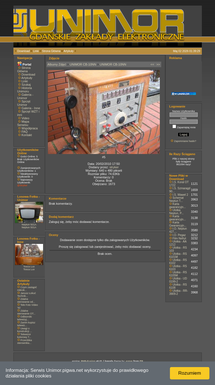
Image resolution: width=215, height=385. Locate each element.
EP (141, 361)
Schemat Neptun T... (176, 199)
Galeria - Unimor (25, 96)
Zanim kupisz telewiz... (26, 324)
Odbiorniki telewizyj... (24, 318)
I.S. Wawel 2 (180, 194)
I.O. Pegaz (179, 235)
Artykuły (69, 51)
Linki (36, 51)
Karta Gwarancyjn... (177, 224)
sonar (129, 361)
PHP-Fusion (88, 361)
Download (23, 51)
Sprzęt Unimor (24, 103)
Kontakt (27, 135)
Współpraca (30, 128)
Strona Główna (51, 51)
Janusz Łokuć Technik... (26, 294)
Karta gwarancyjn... (177, 205)
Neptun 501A (29, 224)
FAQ (25, 131)
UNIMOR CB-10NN (83, 64)
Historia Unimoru (24, 89)
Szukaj (26, 84)
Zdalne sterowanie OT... (26, 312)
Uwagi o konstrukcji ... (24, 330)
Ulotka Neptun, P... (176, 212)
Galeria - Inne (31, 108)
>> (158, 64)
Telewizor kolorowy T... (24, 336)
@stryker (22, 185)
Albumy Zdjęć (57, 64)
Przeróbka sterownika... (24, 341)
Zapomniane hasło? (185, 141)
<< (152, 64)
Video (25, 118)
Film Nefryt (179, 238)
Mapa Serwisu (23, 123)
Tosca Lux (29, 266)
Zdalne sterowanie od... (26, 300)
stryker (114, 167)
